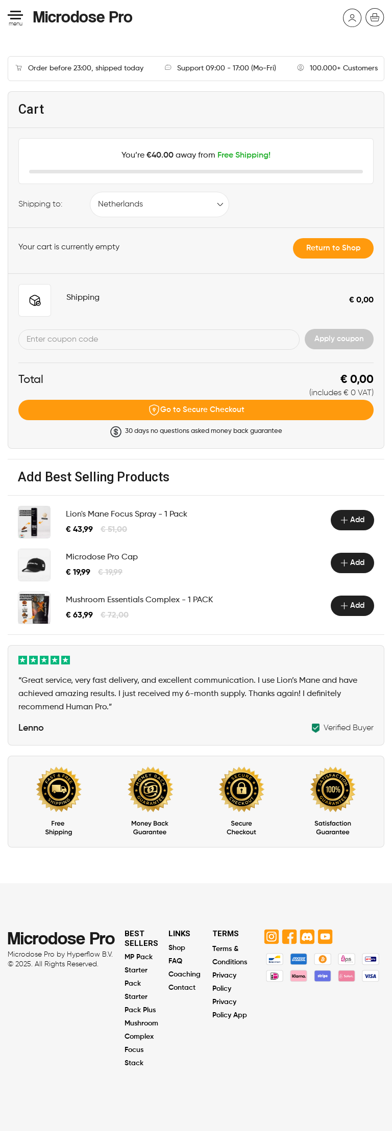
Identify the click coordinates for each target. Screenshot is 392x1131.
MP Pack (139, 957)
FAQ (175, 961)
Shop (176, 948)
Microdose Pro (83, 16)
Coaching (184, 974)
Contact (181, 988)
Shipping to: (40, 204)
